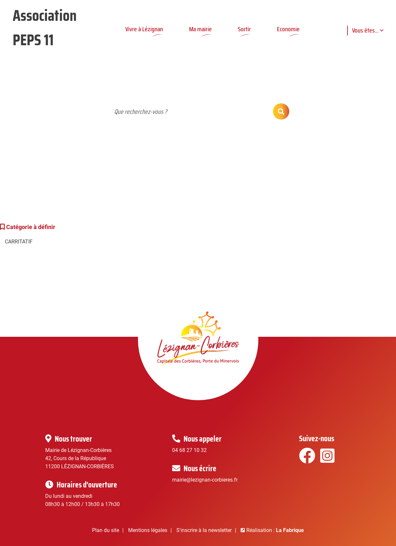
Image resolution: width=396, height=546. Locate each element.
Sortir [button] (244, 29)
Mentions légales (147, 530)
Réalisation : (275, 530)
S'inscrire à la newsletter (204, 530)
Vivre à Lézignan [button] (144, 29)
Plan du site (105, 530)
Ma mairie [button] (200, 29)
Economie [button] (288, 29)
